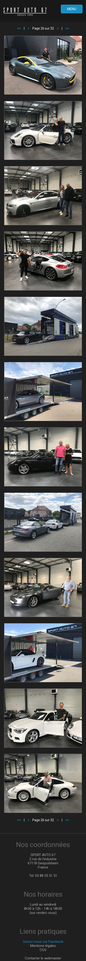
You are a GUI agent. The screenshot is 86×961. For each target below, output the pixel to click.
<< (19, 28)
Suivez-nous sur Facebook (43, 942)
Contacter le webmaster (43, 958)
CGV (43, 950)
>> (67, 28)
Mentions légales (43, 946)
